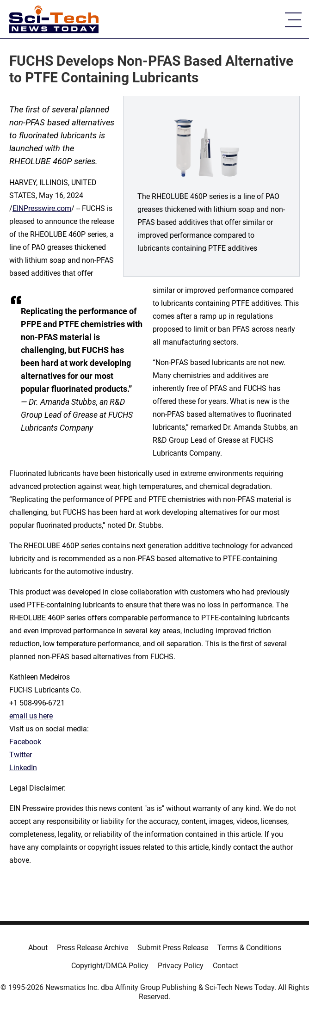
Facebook (25, 741)
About (38, 947)
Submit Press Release (172, 947)
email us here (31, 715)
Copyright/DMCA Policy (109, 965)
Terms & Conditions (249, 947)
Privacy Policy (181, 965)
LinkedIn (23, 767)
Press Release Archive (92, 947)
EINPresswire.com (41, 208)
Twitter (20, 754)
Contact (225, 965)
